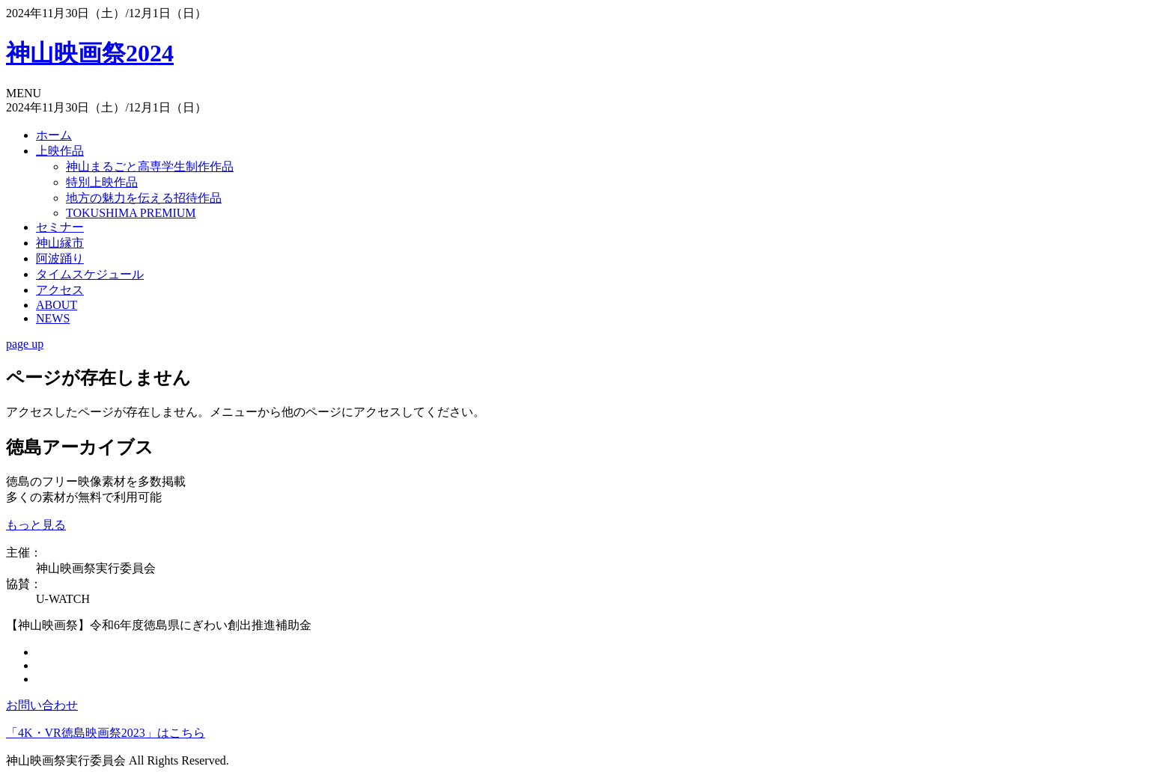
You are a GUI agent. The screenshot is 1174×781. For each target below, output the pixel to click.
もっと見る (36, 524)
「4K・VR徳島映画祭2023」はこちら (105, 732)
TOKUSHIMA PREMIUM (131, 212)
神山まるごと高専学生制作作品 (150, 166)
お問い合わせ (42, 705)
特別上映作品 (102, 182)
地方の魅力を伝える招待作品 (144, 198)
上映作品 (60, 150)
